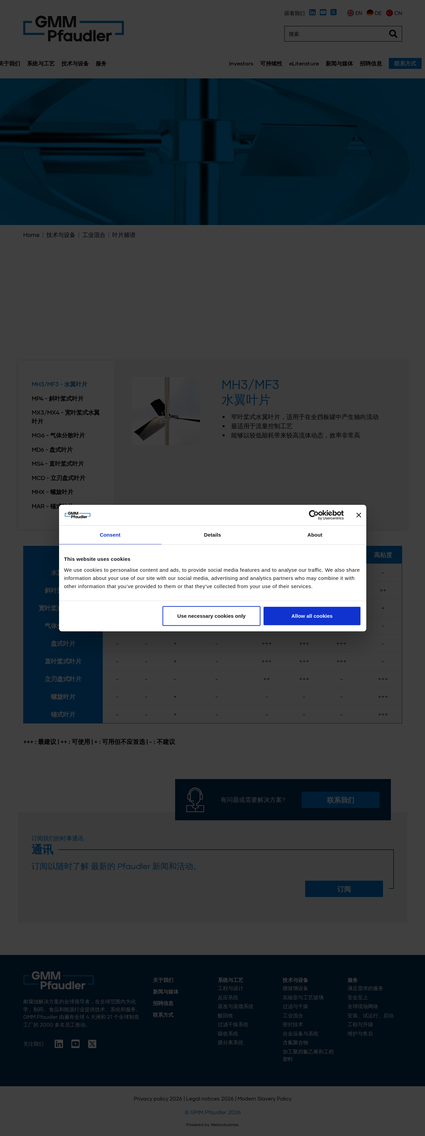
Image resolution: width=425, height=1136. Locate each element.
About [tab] (315, 535)
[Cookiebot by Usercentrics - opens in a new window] (314, 515)
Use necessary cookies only (211, 615)
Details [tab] (212, 535)
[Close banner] (358, 515)
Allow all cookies (312, 615)
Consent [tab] (110, 535)
